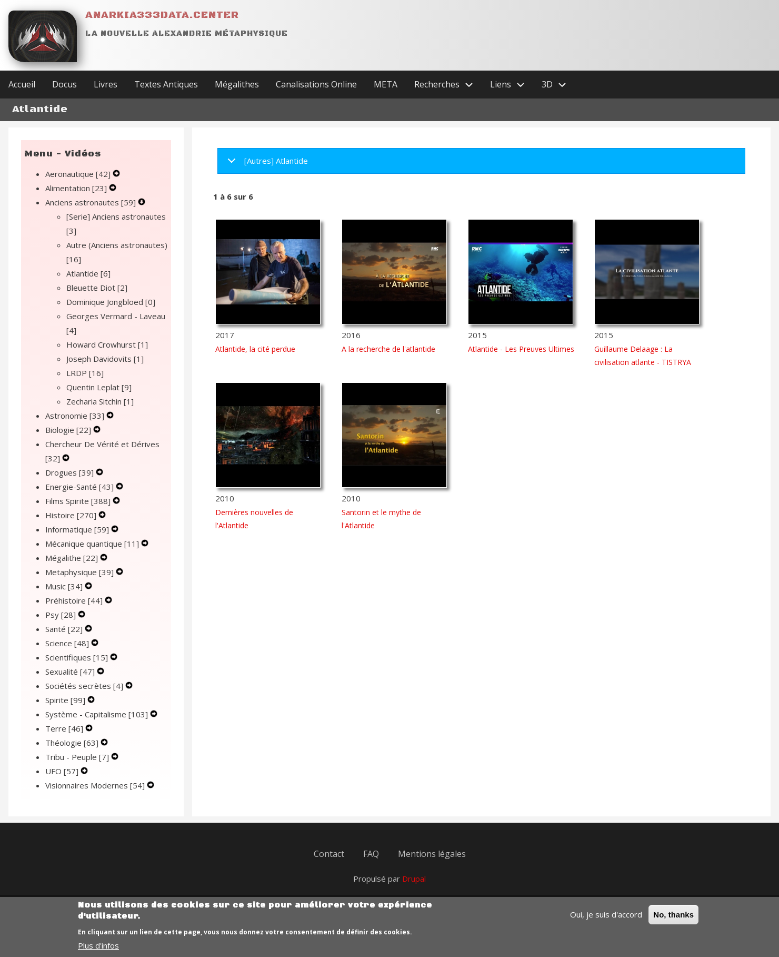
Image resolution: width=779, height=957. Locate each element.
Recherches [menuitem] (448, 84)
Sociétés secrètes (85, 685)
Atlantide (88, 273)
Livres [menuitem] (105, 84)
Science (68, 643)
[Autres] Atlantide (266, 164)
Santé (65, 629)
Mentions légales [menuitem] (432, 854)
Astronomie (75, 415)
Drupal (414, 878)
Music (65, 586)
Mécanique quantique (93, 543)
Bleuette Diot (96, 287)
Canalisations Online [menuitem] (316, 84)
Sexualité (71, 671)
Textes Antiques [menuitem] (166, 84)
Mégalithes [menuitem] (237, 84)
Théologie (73, 742)
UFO (63, 771)
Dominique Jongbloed (110, 302)
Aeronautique (79, 174)
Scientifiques (77, 657)
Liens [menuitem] (511, 84)
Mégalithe (72, 558)
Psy (61, 614)
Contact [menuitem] (329, 854)
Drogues (70, 472)
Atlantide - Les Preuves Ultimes (521, 349)
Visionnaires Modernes (96, 785)
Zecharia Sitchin (100, 401)
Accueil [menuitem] (21, 84)
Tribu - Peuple (78, 757)
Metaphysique (80, 572)
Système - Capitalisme (97, 714)
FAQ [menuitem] (371, 854)
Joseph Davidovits (105, 358)
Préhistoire (75, 600)
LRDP (85, 373)
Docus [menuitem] (64, 84)
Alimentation (77, 188)
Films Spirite (79, 501)
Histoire (71, 515)
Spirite (66, 700)
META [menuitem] (385, 84)
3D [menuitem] (558, 84)
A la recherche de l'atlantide (388, 349)
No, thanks (673, 920)
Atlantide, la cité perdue (255, 349)
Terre (65, 728)
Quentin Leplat (99, 387)
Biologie (69, 430)
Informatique (78, 529)
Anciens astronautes (91, 202)
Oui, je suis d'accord (606, 920)
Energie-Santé (80, 486)
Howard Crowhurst (107, 344)
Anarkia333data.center (162, 15)
